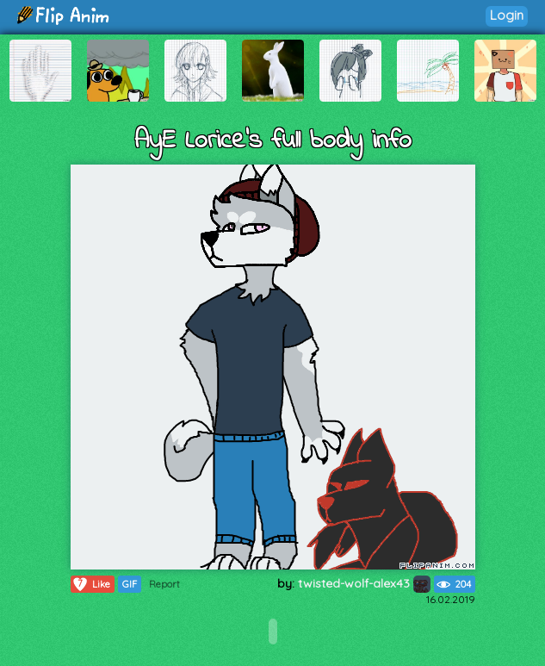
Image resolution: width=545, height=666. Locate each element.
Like (90, 584)
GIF (129, 584)
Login (506, 15)
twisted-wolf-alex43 (364, 583)
